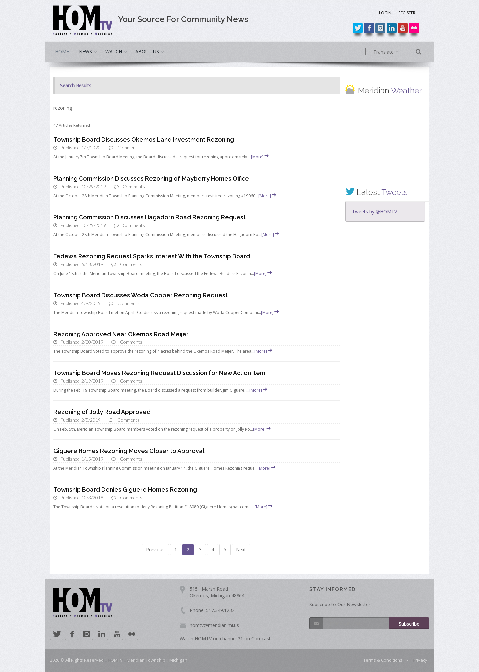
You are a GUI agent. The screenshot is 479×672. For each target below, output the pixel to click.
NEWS (85, 51)
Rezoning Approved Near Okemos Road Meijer (121, 334)
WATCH (113, 51)
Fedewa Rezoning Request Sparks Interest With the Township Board (151, 256)
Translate (395, 52)
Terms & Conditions (382, 660)
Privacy (420, 660)
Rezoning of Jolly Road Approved (102, 411)
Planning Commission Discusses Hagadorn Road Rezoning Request (149, 217)
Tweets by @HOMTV (374, 211)
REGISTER (407, 13)
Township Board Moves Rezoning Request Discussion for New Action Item (159, 372)
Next (241, 549)
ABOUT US (147, 51)
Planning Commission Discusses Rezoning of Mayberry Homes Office (151, 178)
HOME (62, 51)
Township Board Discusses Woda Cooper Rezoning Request (140, 295)
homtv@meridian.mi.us (214, 625)
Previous (155, 549)
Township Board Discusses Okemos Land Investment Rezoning (143, 139)
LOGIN (385, 13)
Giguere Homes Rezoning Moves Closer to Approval (128, 450)
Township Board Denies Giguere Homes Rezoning (125, 489)
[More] (260, 157)
